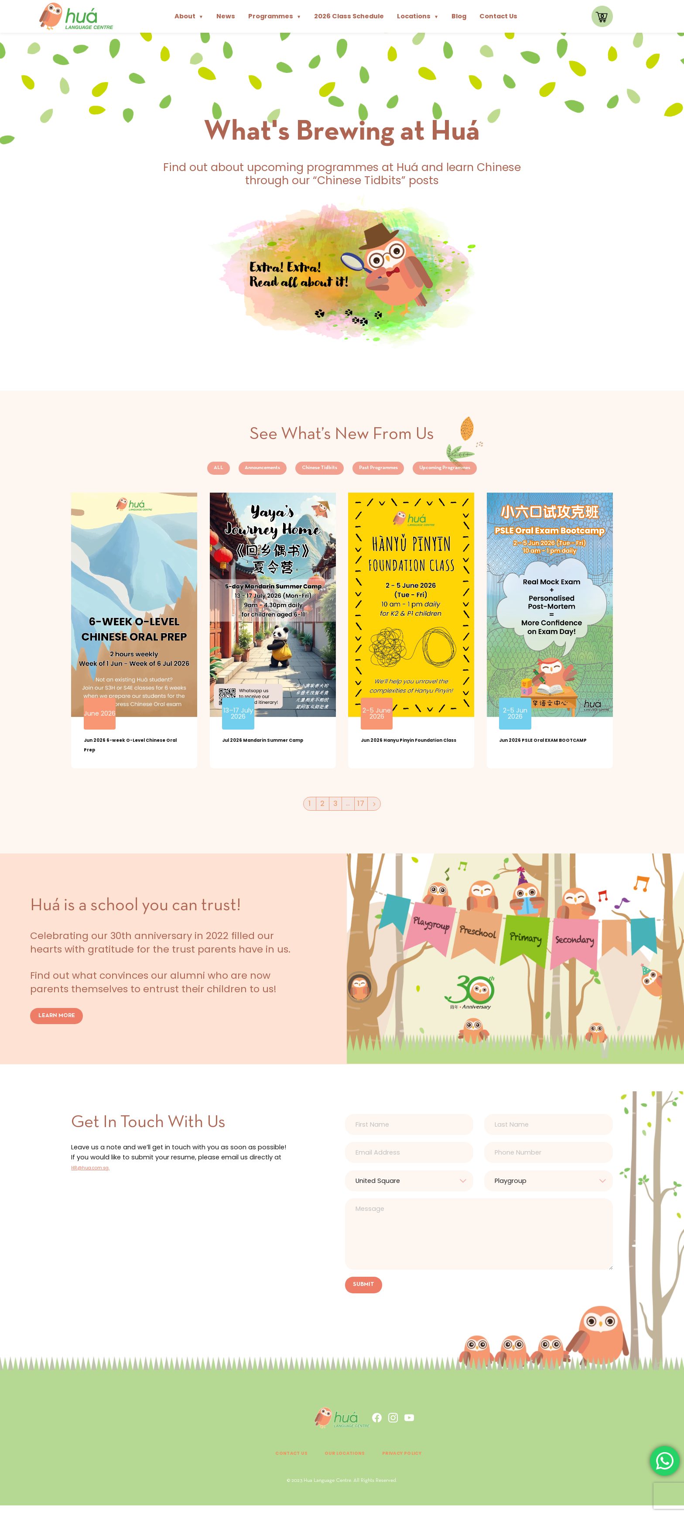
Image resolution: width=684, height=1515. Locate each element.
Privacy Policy (416, 1462)
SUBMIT (365, 1293)
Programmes (274, 16)
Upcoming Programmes (485, 471)
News (225, 16)
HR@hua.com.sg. (98, 1175)
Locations (417, 16)
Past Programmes (390, 471)
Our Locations (342, 1462)
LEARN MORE (59, 1023)
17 (362, 811)
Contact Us (498, 16)
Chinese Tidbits (308, 471)
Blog (458, 16)
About (188, 16)
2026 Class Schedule (349, 16)
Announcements (228, 471)
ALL (167, 471)
